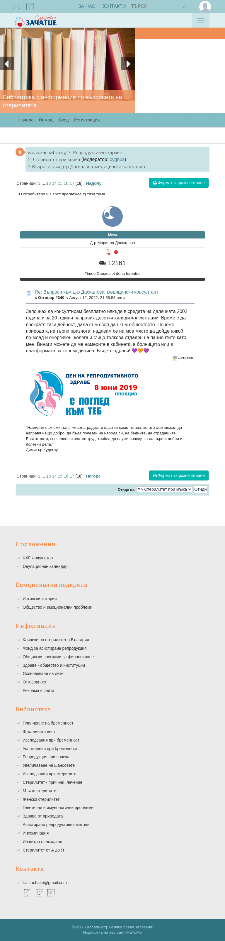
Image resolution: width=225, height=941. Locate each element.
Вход (64, 119)
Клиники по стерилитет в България (56, 639)
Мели (112, 235)
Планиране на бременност (48, 723)
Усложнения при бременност (50, 748)
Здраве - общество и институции (54, 665)
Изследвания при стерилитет (50, 773)
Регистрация (87, 119)
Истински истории (40, 598)
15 (60, 183)
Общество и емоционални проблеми (57, 607)
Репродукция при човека (46, 756)
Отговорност (35, 682)
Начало (25, 119)
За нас (86, 6)
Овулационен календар (45, 566)
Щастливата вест (39, 731)
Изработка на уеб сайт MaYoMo (112, 932)
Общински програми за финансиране (58, 656)
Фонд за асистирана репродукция (54, 648)
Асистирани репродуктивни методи (56, 824)
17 (72, 183)
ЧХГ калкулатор (38, 558)
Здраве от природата (43, 816)
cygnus (117, 159)
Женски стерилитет (41, 799)
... (44, 183)
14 (54, 183)
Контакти (113, 6)
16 (66, 183)
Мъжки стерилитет (40, 790)
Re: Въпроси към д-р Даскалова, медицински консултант (96, 292)
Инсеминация (36, 833)
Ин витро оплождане (42, 841)
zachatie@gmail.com (16, 7)
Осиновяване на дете (43, 673)
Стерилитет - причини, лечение (52, 782)
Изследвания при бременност (51, 740)
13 (48, 183)
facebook (30, 7)
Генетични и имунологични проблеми (58, 807)
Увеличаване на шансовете (49, 765)
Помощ (46, 119)
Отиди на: (126, 490)
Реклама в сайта (38, 690)
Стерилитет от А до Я (43, 850)
